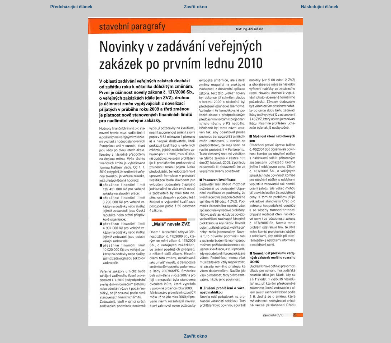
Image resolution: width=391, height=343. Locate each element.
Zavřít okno (195, 6)
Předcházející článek (71, 6)
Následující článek (319, 6)
